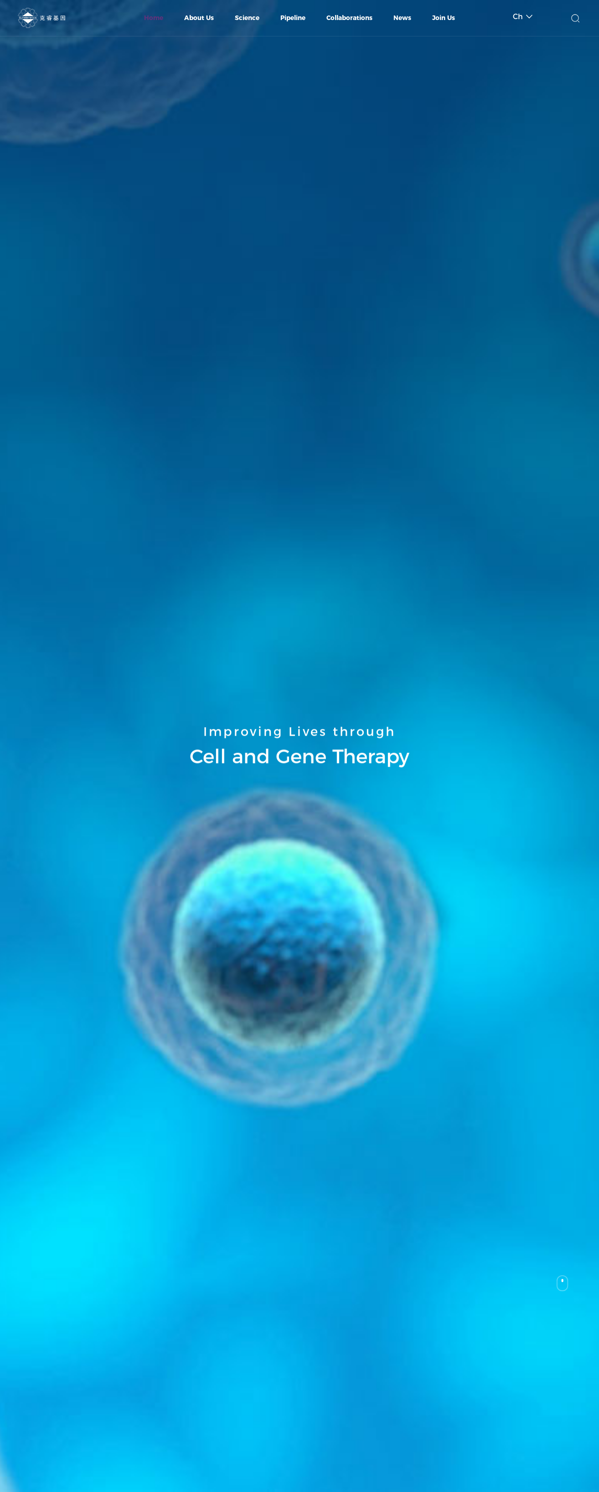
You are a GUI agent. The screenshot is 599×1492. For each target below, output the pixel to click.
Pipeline (292, 17)
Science (247, 17)
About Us (199, 17)
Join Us (443, 17)
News (402, 17)
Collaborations (349, 17)
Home (153, 17)
